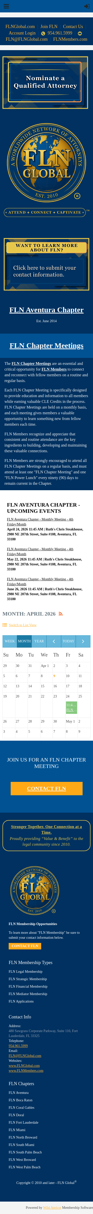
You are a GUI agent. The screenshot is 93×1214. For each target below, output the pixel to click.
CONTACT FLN (46, 788)
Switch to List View (22, 625)
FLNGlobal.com (20, 26)
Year (39, 641)
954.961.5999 (56, 33)
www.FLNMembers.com (26, 1071)
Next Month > (83, 641)
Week (9, 641)
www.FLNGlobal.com (24, 1066)
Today (68, 641)
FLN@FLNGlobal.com (25, 1056)
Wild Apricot (52, 1208)
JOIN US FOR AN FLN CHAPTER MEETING (46, 763)
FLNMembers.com (70, 39)
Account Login (22, 33)
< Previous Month (54, 641)
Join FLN (49, 26)
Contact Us (73, 26)
